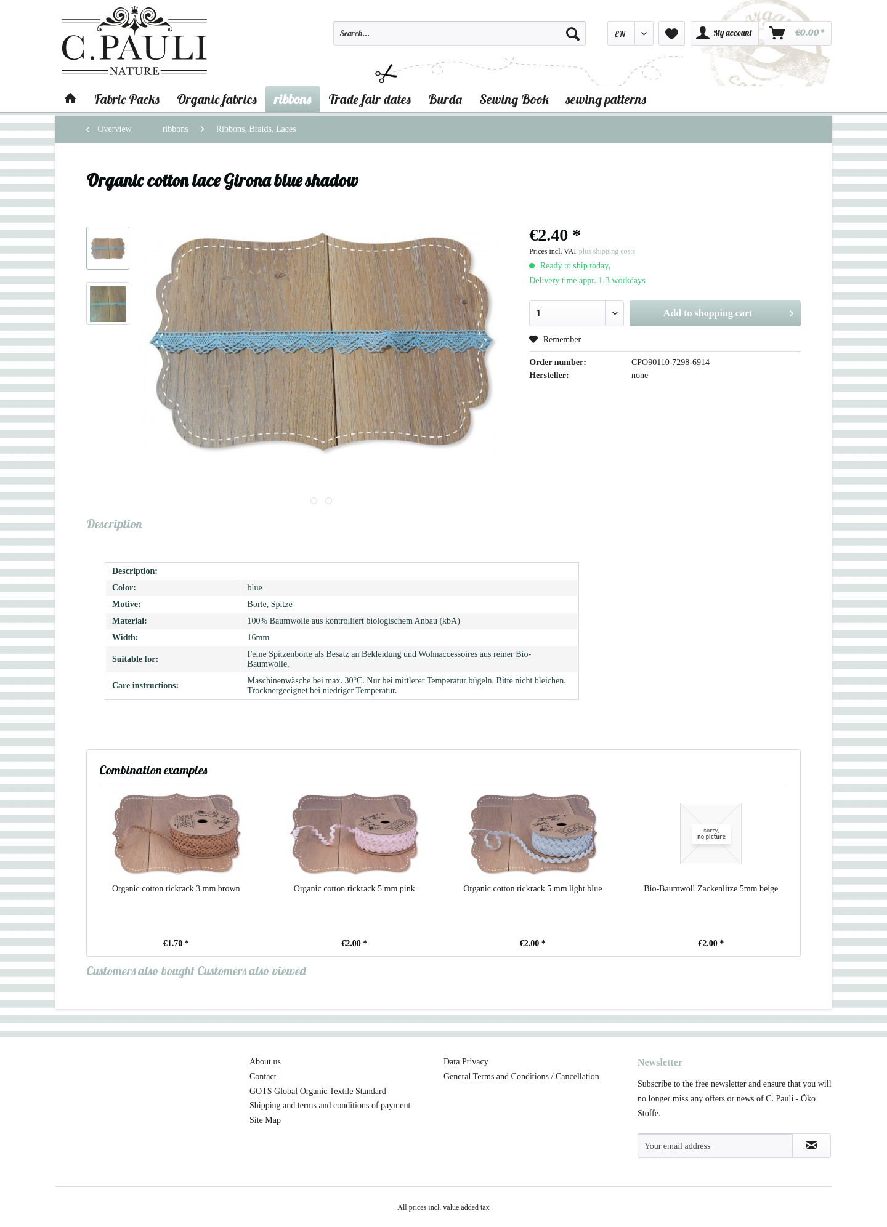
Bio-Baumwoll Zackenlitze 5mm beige (711, 888)
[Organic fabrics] (216, 99)
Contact (263, 1076)
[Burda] (445, 99)
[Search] (573, 33)
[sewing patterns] (606, 99)
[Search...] (459, 33)
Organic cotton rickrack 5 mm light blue (532, 888)
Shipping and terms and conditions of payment (329, 1105)
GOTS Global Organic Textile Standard (317, 1091)
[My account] (725, 33)
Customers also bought (140, 970)
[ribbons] (292, 99)
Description (114, 523)
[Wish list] (671, 33)
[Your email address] (715, 1145)
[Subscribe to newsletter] (811, 1145)
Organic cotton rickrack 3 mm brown (176, 888)
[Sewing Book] (514, 99)
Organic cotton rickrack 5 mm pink (354, 888)
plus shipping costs (607, 251)
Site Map (265, 1120)
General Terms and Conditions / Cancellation (521, 1076)
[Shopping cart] (798, 33)
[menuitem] (459, 39)
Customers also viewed (251, 970)
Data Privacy (466, 1061)
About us (265, 1061)
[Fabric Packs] (127, 99)
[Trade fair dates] (369, 99)
